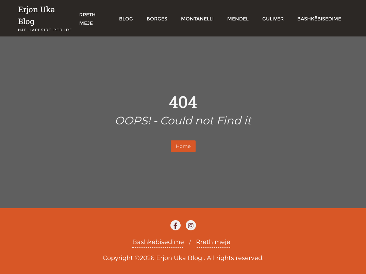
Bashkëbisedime (158, 242)
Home (183, 146)
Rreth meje (213, 242)
